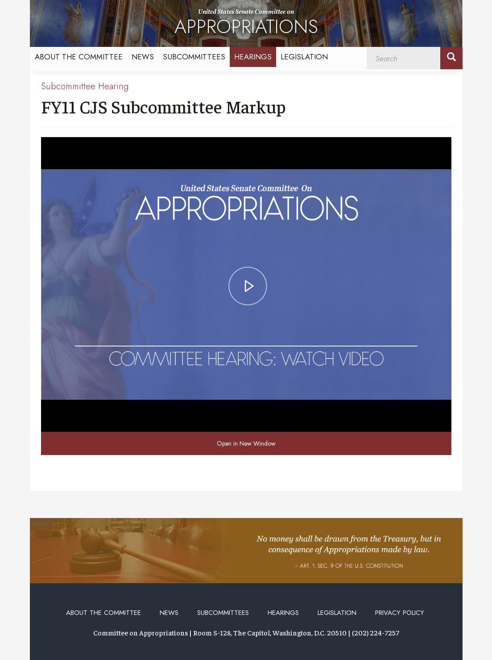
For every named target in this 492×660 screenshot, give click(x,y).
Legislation (304, 56)
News (143, 56)
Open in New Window (246, 443)
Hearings (253, 56)
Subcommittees (194, 56)
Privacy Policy (399, 613)
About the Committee (79, 56)
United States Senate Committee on (246, 24)
